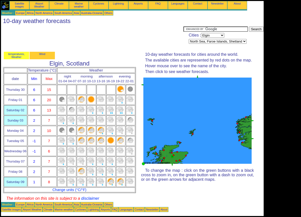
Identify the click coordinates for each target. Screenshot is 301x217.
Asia (76, 13)
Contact (197, 3)
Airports (138, 3)
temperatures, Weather (16, 55)
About (237, 3)
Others (108, 13)
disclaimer (90, 198)
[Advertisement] (92, 37)
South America (63, 13)
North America (44, 13)
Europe (20, 13)
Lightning (118, 3)
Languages (177, 3)
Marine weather (79, 5)
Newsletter (217, 3)
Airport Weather (39, 5)
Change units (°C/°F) (69, 190)
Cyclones (98, 3)
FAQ (158, 3)
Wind (42, 54)
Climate (58, 3)
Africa (30, 13)
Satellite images (19, 5)
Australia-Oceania (92, 13)
